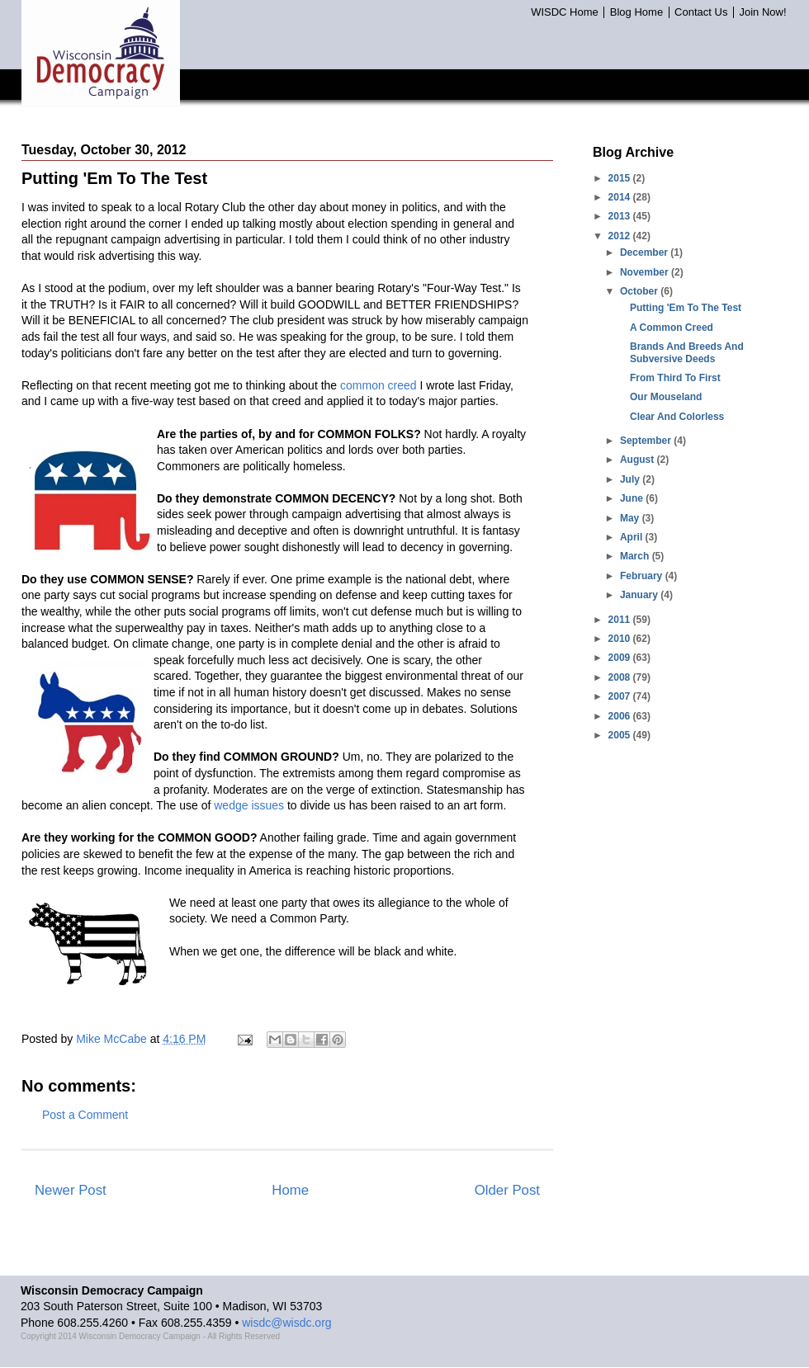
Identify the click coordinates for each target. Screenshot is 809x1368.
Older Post (507, 1190)
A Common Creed (671, 327)
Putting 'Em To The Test (685, 308)
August (638, 459)
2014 (620, 197)
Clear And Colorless (677, 416)
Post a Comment (85, 1114)
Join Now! (762, 12)
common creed (378, 385)
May (631, 518)
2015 (620, 178)
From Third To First (675, 378)
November (645, 272)
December (645, 252)
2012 (620, 236)
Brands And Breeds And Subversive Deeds (687, 352)
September (647, 440)
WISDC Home (564, 12)
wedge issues (249, 805)
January (640, 595)
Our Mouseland (666, 397)
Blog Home (636, 12)
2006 (620, 716)
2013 (620, 216)
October (640, 291)
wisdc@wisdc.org (286, 1322)
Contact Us (700, 12)
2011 (620, 619)
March (636, 556)
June (633, 498)
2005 (620, 735)
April (633, 537)
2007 (620, 696)
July (631, 479)
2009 (620, 657)
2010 (620, 638)
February (642, 576)
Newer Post (70, 1190)
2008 (620, 677)
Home (290, 1190)
